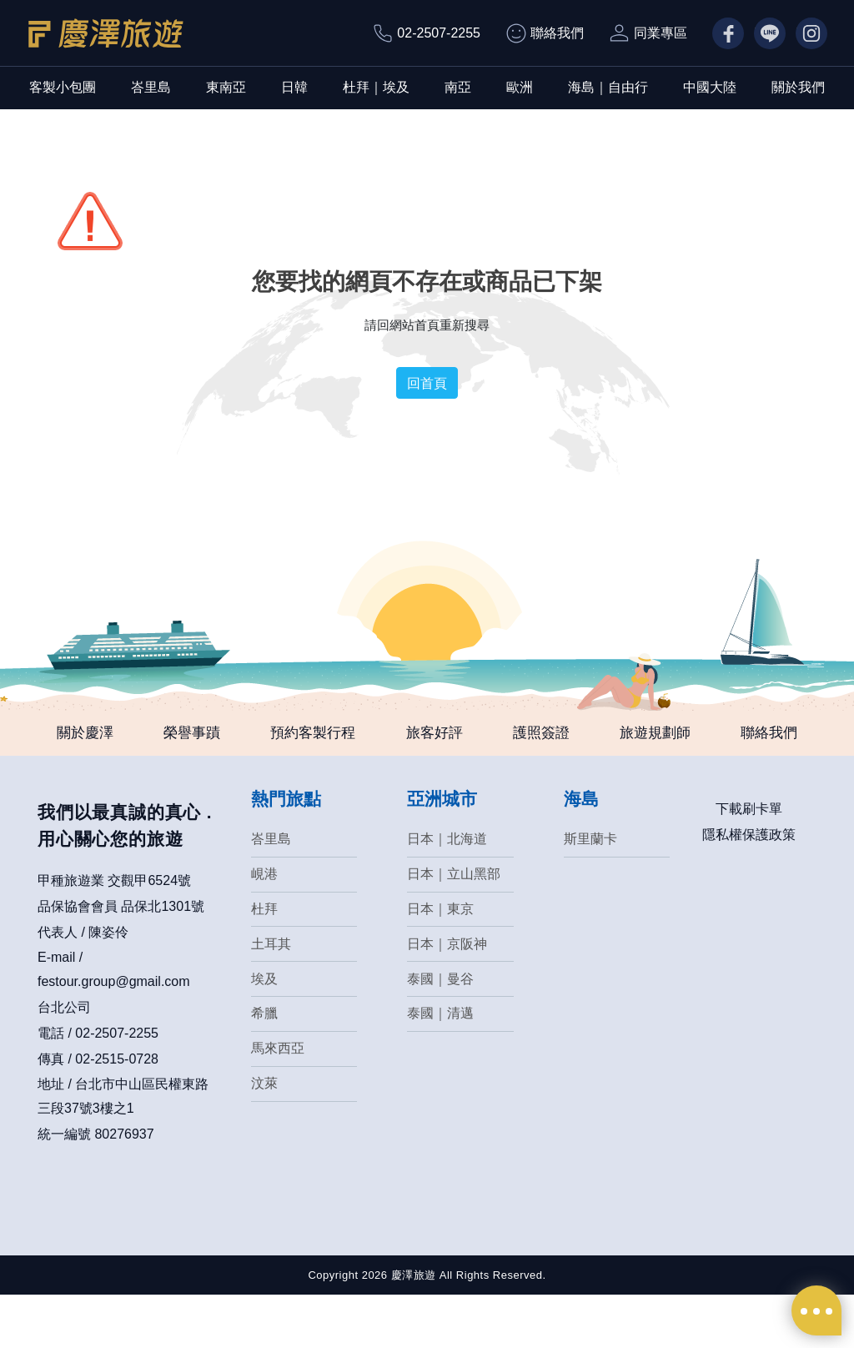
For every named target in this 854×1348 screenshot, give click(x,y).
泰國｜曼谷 (440, 1032)
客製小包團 (62, 87)
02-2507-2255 (438, 33)
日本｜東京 (440, 960)
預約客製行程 (324, 734)
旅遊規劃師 (701, 734)
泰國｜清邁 (440, 1068)
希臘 (264, 1068)
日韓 (294, 87)
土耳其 (271, 996)
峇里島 (151, 87)
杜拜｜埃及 (376, 87)
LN (762, 33)
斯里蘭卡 (590, 889)
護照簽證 (575, 734)
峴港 (264, 925)
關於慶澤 (72, 734)
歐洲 (519, 87)
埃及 (264, 1032)
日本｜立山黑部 (453, 925)
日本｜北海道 (447, 889)
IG (803, 33)
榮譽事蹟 (190, 734)
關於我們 (798, 87)
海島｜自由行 (608, 87)
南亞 (458, 87)
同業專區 (660, 33)
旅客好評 (457, 734)
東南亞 (226, 87)
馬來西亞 (277, 1104)
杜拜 (264, 960)
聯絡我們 (557, 33)
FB (720, 33)
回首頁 (427, 383)
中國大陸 (709, 87)
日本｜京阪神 (447, 996)
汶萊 (264, 1140)
